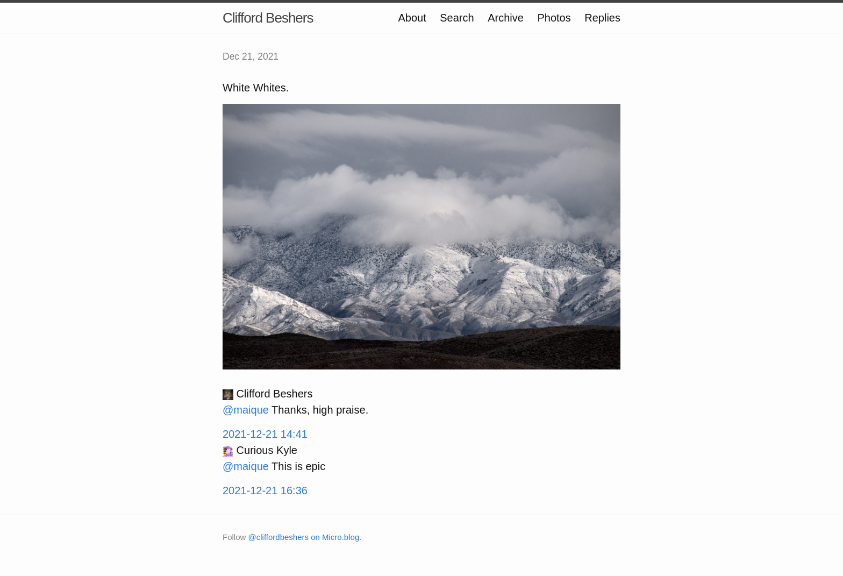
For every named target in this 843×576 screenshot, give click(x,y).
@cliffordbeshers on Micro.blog (304, 537)
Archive (506, 18)
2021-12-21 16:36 (265, 490)
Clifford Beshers (268, 18)
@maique (246, 410)
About (412, 18)
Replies (602, 18)
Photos (553, 18)
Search (457, 18)
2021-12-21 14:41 (265, 434)
